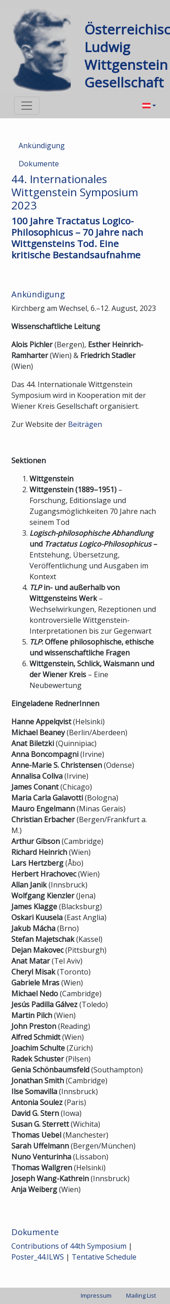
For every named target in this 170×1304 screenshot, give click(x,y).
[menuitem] (149, 105)
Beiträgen (85, 424)
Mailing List (141, 1295)
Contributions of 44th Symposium (68, 1246)
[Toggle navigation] (26, 106)
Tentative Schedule (104, 1257)
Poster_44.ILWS (37, 1257)
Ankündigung (42, 145)
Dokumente (39, 164)
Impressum (96, 1295)
